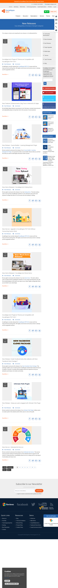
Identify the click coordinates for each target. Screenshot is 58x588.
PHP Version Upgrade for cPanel (51, 117)
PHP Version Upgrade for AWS (51, 124)
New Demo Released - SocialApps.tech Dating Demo (17, 187)
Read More (5, 74)
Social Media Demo (34, 522)
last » (9, 470)
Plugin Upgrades (48, 47)
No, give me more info (11, 583)
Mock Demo (27, 278)
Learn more (6, 577)
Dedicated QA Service (29, 452)
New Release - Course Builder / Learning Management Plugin (19, 145)
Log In (54, 6)
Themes (46, 55)
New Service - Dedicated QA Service (12, 447)
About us (4, 518)
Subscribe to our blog (50, 88)
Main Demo (33, 520)
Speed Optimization (42, 6)
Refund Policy (19, 522)
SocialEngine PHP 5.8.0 (24, 236)
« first (4, 467)
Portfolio (50, 6)
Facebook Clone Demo (35, 525)
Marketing (16, 6)
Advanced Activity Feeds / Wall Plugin (51, 141)
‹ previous (10, 467)
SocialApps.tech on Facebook (48, 107)
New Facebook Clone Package (29, 366)
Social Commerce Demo (36, 527)
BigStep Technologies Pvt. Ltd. (33, 534)
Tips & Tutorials (48, 59)
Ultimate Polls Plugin (28, 410)
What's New (22, 6)
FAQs (45, 63)
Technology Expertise (31, 6)
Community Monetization (46, 34)
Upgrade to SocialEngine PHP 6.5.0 (51, 130)
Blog (17, 518)
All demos (32, 518)
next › (4, 470)
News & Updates (48, 39)
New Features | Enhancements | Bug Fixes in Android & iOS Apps (20, 103)
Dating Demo (28, 192)
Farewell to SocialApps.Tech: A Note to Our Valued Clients (29, 1)
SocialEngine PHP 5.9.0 (23, 66)
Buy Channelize (5, 527)
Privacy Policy (19, 525)
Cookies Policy (19, 527)
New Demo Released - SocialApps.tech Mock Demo (17, 273)
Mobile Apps (53, 11)
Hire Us (10, 6)
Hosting (4, 525)
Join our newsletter (49, 92)
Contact (4, 529)
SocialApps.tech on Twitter (48, 99)
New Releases (47, 43)
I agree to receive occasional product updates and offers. (29, 493)
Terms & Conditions (20, 520)
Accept (7, 580)
